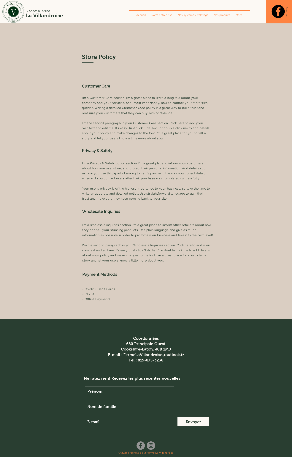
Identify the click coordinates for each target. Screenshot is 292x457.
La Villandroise (44, 15)
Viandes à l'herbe (38, 11)
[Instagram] (151, 445)
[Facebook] (278, 11)
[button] (287, 12)
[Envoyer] (193, 421)
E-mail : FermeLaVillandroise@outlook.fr (146, 355)
